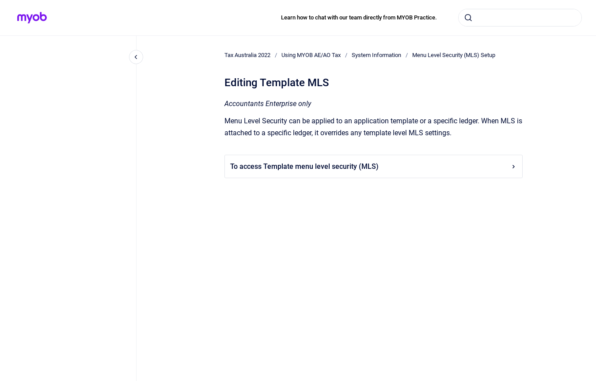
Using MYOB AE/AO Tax (311, 55)
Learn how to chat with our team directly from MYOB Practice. (359, 17)
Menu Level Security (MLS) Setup (453, 55)
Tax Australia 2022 (247, 55)
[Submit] (468, 18)
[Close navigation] (136, 57)
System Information (376, 55)
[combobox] (520, 17)
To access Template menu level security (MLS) (373, 166)
